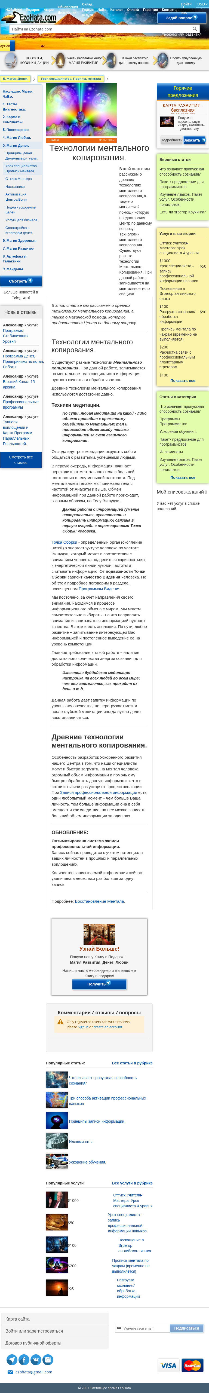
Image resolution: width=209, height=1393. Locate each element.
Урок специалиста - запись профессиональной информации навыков (127, 1222)
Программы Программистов (173, 421)
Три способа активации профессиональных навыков (107, 1100)
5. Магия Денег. (16, 145)
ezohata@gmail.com (34, 1371)
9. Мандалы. (13, 269)
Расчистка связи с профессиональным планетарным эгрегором (177, 360)
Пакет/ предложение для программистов (181, 184)
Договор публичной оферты (33, 1343)
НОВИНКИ (13, 9)
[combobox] (104, 29)
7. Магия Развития (19, 248)
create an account (108, 1026)
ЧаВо (102, 9)
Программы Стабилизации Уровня (16, 336)
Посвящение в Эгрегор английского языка (134, 1245)
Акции (49, 9)
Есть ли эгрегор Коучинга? (182, 212)
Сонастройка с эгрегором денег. (19, 230)
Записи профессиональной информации (98, 792)
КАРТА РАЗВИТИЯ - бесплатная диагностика (183, 108)
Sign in (83, 1026)
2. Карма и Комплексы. (13, 119)
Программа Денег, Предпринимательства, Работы (23, 361)
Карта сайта (17, 1319)
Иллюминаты (81, 1141)
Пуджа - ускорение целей (20, 210)
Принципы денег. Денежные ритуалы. (21, 156)
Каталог (116, 9)
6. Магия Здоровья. (19, 240)
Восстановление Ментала (99, 901)
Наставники (14, 186)
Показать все (182, 380)
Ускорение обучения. (87, 1162)
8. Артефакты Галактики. (14, 259)
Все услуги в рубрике (132, 1183)
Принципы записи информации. (97, 1121)
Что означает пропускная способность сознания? (103, 1080)
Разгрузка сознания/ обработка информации (128, 1288)
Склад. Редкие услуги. (88, 9)
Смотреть (21, 281)
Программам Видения (99, 588)
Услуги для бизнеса (21, 220)
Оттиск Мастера (18, 178)
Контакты (169, 9)
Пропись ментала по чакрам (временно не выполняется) (131, 1266)
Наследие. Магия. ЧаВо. (18, 94)
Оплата (133, 9)
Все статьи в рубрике (132, 1063)
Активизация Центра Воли (16, 197)
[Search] (195, 29)
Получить (99, 984)
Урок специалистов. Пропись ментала (21, 168)
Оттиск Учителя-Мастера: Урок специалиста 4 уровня (132, 1200)
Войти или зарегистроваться (34, 1331)
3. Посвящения (16, 129)
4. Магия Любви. (17, 137)
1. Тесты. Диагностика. (14, 107)
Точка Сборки (64, 542)
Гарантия (150, 9)
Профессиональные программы (21, 404)
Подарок (33, 9)
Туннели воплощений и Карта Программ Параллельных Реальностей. (17, 432)
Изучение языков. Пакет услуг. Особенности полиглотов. (180, 199)
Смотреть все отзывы (21, 459)
